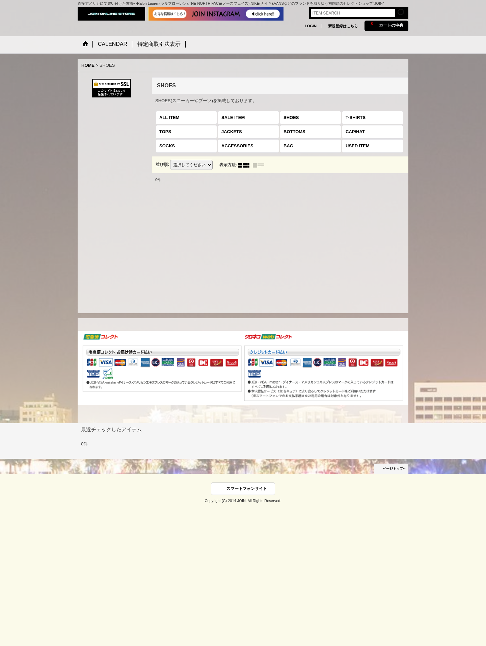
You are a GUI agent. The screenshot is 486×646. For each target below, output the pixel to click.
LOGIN (311, 26)
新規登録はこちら (343, 26)
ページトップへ (394, 468)
